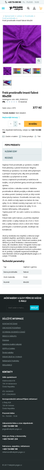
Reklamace (7, 365)
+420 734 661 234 (10, 439)
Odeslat (34, 308)
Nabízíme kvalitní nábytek (12, 344)
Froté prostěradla (9, 18)
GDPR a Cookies (8, 348)
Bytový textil (9, 16)
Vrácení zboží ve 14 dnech (12, 357)
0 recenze (23, 101)
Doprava (5, 340)
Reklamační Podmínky (10, 361)
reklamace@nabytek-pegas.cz (13, 452)
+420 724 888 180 (14, 2)
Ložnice (19, 16)
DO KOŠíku (33, 124)
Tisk (37, 136)
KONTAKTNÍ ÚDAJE (9, 323)
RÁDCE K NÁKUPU (9, 336)
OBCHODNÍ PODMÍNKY (11, 328)
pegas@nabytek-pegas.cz (12, 429)
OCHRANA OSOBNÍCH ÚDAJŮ (13, 332)
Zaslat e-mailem (10, 136)
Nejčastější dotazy (11, 117)
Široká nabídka (7, 352)
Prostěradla (29, 16)
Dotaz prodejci (26, 136)
